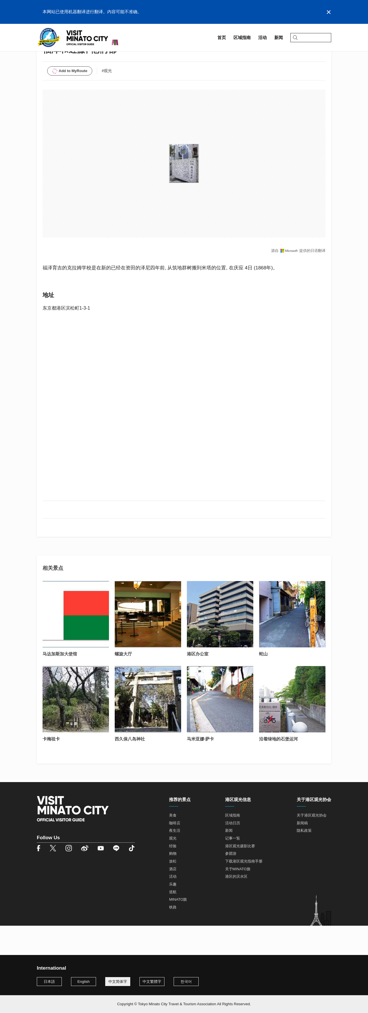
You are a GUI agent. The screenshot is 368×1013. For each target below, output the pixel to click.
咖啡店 (174, 852)
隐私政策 (304, 860)
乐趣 (173, 914)
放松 (173, 891)
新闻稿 (302, 852)
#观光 (107, 100)
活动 (173, 906)
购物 (173, 883)
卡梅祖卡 (51, 768)
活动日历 (232, 852)
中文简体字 (117, 981)
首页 (41, 53)
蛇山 (263, 683)
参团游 (230, 883)
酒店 (173, 898)
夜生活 (174, 860)
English (83, 981)
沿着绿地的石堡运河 (278, 768)
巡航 (173, 921)
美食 (173, 845)
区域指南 (59, 53)
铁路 (173, 937)
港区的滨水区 (236, 906)
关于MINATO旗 (237, 898)
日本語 (49, 981)
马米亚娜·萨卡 (200, 768)
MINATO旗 (178, 929)
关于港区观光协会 (312, 845)
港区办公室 (197, 683)
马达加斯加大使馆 (60, 683)
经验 (173, 875)
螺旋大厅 (123, 683)
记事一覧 (232, 868)
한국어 (186, 981)
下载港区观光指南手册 (243, 891)
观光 (173, 868)
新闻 (229, 860)
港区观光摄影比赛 (240, 875)
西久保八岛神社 (130, 768)
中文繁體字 (152, 981)
